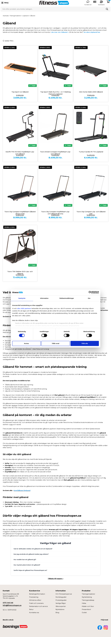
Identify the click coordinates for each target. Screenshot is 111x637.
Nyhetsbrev (101, 4)
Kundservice (88, 4)
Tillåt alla (84, 343)
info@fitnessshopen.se (12, 605)
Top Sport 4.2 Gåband (20, 92)
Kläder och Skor (88, 606)
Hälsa (84, 603)
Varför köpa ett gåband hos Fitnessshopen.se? (30, 570)
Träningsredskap (88, 600)
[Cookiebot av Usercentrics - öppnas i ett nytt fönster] (90, 292)
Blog (57, 612)
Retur (31, 609)
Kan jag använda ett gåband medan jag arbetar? (31, 554)
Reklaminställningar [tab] (67, 298)
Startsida (6, 15)
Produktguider (61, 600)
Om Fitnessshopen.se (64, 594)
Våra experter (61, 606)
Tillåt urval (55, 343)
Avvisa (26, 343)
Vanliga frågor (61, 603)
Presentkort (86, 609)
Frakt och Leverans (36, 603)
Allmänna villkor (35, 600)
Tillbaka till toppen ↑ (55, 579)
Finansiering (33, 597)
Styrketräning (87, 597)
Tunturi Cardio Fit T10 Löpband (91, 152)
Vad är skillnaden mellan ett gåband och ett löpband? (33, 549)
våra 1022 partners (24, 308)
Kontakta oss (34, 612)
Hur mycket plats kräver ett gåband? (27, 565)
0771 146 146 (8, 603)
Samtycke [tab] (21, 298)
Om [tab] (89, 298)
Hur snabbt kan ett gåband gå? (25, 559)
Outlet (84, 612)
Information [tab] (44, 298)
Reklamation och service (38, 606)
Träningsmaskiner (88, 594)
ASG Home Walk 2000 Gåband (91, 92)
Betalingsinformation (37, 594)
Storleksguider (61, 597)
